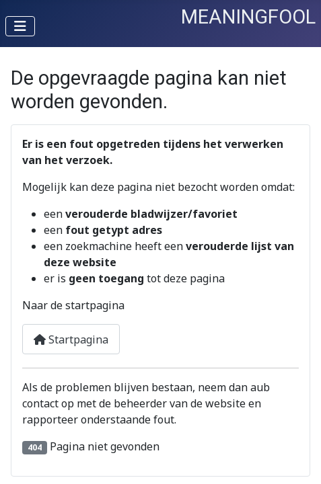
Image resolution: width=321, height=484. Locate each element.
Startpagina (71, 339)
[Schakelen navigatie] (20, 26)
